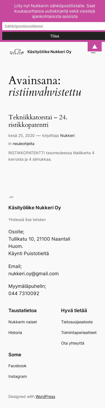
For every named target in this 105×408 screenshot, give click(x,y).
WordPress (45, 396)
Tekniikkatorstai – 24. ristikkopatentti (37, 121)
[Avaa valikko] (93, 51)
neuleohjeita (23, 143)
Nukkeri (67, 135)
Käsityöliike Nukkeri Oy (49, 51)
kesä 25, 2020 (21, 135)
